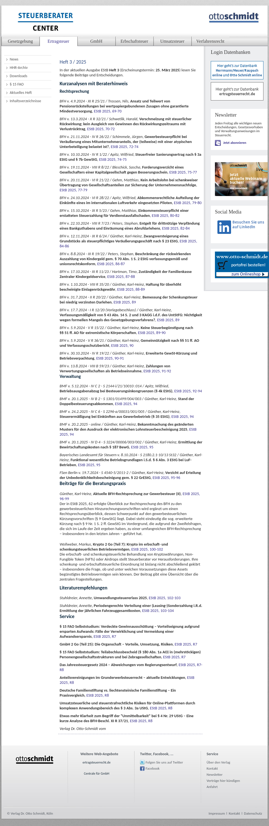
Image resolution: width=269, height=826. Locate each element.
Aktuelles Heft (21, 92)
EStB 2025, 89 (124, 302)
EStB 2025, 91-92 (157, 370)
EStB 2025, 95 (142, 447)
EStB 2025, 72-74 (124, 146)
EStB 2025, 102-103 (165, 597)
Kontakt (212, 768)
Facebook (152, 768)
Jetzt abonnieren (234, 143)
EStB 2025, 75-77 (183, 172)
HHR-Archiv (19, 67)
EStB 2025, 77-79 (73, 189)
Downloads (18, 76)
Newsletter (215, 774)
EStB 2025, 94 (126, 403)
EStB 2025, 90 (122, 345)
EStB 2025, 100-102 (147, 549)
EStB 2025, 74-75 (113, 159)
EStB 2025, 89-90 (152, 332)
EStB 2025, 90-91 (110, 358)
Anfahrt (212, 787)
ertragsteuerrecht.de (97, 762)
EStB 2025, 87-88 (121, 276)
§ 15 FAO (17, 84)
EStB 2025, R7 (105, 636)
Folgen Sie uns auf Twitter (164, 762)
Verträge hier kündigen (223, 781)
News (14, 59)
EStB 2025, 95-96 (166, 477)
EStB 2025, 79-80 (188, 202)
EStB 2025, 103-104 (158, 610)
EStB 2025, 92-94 (188, 390)
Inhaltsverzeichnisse (25, 101)
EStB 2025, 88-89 (131, 289)
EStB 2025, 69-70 (108, 111)
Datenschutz (253, 813)
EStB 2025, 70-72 (101, 128)
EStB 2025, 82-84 (176, 228)
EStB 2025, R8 (97, 695)
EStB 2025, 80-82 (165, 215)
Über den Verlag (218, 762)
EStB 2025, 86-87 (111, 263)
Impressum (217, 813)
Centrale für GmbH (96, 773)
